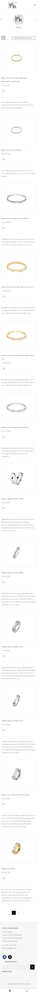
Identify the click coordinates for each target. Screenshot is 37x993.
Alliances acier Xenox (8, 869)
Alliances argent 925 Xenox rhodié (12, 499)
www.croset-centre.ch (9, 941)
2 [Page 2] (18, 913)
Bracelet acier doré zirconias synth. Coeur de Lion (17, 287)
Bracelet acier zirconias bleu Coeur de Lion (15, 427)
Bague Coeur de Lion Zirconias (11, 150)
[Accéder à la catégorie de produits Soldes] (18, 19)
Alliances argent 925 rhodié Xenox (12, 647)
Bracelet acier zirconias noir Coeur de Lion (15, 218)
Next (23, 913)
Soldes (18, 27)
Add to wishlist (3, 91)
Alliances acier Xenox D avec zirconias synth (15, 795)
